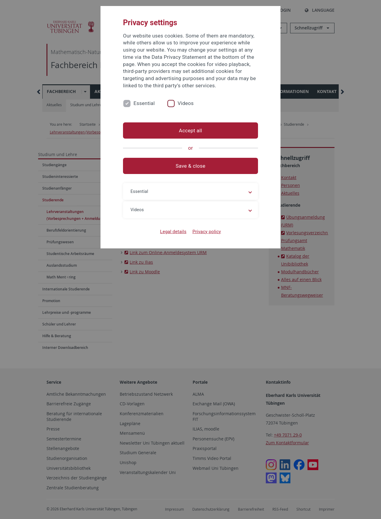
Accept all (190, 131)
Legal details (173, 231)
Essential (144, 103)
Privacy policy (206, 231)
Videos (186, 103)
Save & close (191, 166)
